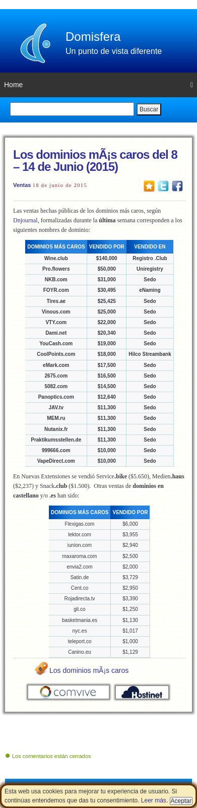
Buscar (149, 109)
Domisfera (92, 36)
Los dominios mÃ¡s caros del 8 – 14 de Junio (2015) (95, 160)
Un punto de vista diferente (113, 51)
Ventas (22, 185)
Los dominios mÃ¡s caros (88, 670)
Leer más (153, 800)
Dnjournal (25, 220)
